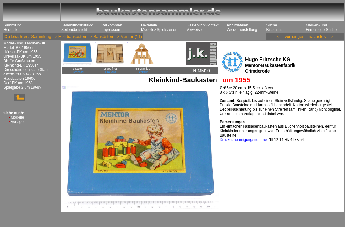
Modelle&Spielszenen (159, 29)
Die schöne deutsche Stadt (25, 69)
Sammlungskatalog (77, 25)
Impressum (110, 29)
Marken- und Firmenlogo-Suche (321, 27)
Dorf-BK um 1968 (18, 83)
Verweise (194, 29)
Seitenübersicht (74, 29)
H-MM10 (201, 70)
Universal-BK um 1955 (22, 56)
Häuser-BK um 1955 (20, 52)
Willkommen (111, 25)
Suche (271, 25)
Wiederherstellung (242, 29)
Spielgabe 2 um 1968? (22, 87)
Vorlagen (18, 121)
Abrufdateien (237, 25)
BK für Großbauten (19, 61)
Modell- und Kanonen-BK (24, 43)
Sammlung (12, 25)
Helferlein (149, 25)
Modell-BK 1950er (18, 47)
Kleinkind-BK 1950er (20, 65)
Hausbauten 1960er (19, 78)
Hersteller (11, 29)
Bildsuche (274, 29)
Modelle (17, 117)
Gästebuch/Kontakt (202, 25)
